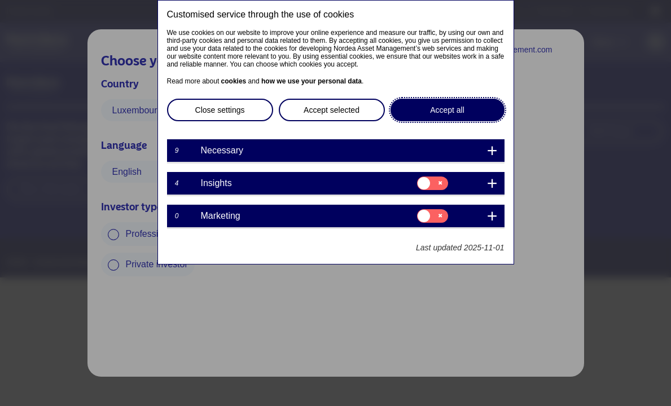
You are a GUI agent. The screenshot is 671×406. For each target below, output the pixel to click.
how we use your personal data (311, 81)
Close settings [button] (220, 109)
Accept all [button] (447, 109)
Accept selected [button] (331, 109)
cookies (234, 81)
